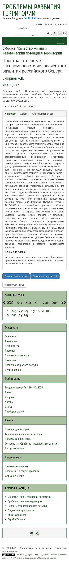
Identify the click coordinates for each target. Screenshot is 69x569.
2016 (45, 303)
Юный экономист (17, 514)
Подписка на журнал (17, 355)
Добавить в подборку (45, 276)
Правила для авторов (17, 429)
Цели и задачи (13, 370)
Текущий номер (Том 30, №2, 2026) (24, 387)
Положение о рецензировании (22, 471)
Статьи (9, 406)
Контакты (10, 360)
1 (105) (11, 311)
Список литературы (42, 114)
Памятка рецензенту (16, 466)
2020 (10, 303)
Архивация (11, 341)
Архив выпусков (15, 295)
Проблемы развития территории (31, 10)
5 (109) (11, 315)
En (64, 33)
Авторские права (14, 448)
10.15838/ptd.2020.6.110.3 (21, 106)
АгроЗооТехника (16, 519)
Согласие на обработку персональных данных (31, 443)
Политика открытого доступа (21, 365)
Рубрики (10, 397)
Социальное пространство (21, 510)
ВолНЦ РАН (30, 18)
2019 (19, 303)
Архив (8, 392)
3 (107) (35, 311)
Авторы (24, 114)
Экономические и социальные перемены (29, 496)
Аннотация (10, 113)
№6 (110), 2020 (11, 85)
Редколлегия (12, 346)
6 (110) (23, 315)
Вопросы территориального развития (27, 505)
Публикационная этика (18, 439)
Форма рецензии (14, 476)
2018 (28, 303)
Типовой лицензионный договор (23, 434)
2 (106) (23, 311)
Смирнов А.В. (13, 78)
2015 (54, 303)
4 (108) (46, 311)
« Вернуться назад (14, 285)
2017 (37, 303)
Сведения (10, 336)
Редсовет (10, 350)
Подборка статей (14, 411)
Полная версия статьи (16, 276)
